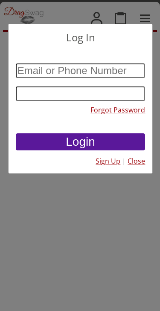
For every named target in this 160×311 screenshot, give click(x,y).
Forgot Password (117, 110)
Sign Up (108, 161)
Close (136, 161)
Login (80, 141)
